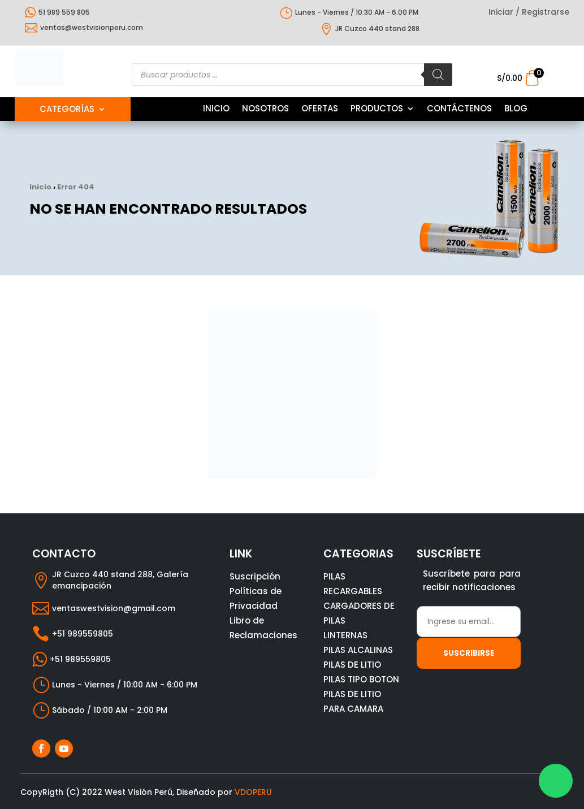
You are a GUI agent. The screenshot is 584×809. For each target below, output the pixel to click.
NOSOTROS (265, 109)
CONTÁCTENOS (459, 109)
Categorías (67, 110)
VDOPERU (253, 792)
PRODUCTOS (377, 109)
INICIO (216, 109)
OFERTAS (319, 109)
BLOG (515, 109)
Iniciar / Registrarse (528, 13)
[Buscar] (438, 74)
